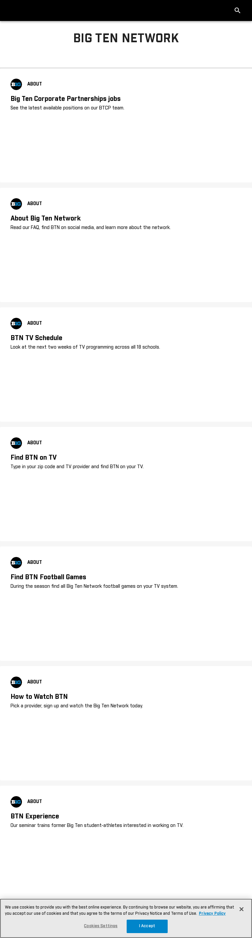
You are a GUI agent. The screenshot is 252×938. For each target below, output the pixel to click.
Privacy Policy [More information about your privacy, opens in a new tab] (212, 913)
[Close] (241, 909)
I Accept (147, 926)
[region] (126, 918)
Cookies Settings (100, 926)
